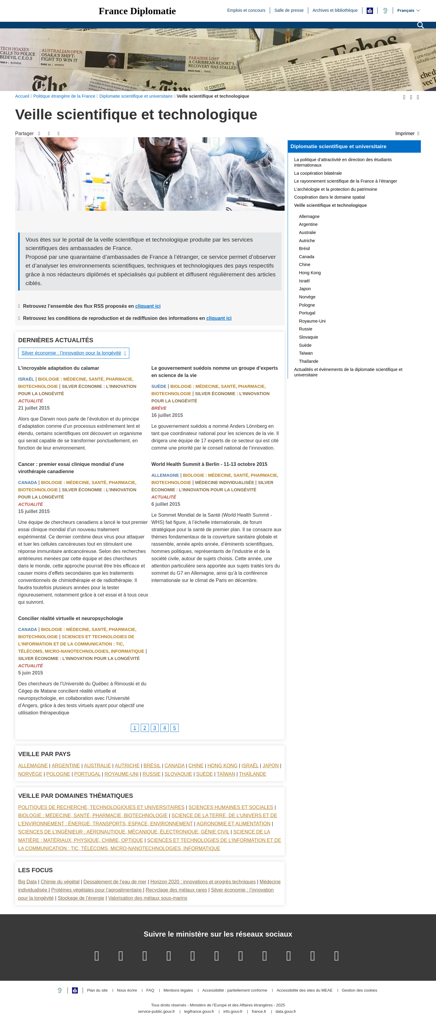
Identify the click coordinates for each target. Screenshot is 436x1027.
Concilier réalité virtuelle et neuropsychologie (70, 618)
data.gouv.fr (286, 1011)
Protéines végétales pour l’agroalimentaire (97, 889)
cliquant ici (148, 306)
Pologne (58, 774)
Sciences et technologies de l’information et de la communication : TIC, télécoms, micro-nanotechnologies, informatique (81, 644)
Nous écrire (127, 990)
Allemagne (165, 475)
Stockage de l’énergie (81, 898)
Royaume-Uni (121, 774)
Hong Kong (222, 765)
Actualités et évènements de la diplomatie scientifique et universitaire (348, 372)
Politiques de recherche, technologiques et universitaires (101, 807)
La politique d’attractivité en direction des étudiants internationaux (343, 162)
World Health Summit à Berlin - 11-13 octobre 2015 (209, 464)
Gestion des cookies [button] (359, 990)
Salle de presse (289, 10)
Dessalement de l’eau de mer (115, 881)
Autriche (127, 765)
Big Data (27, 881)
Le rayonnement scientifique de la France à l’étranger (345, 181)
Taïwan (226, 774)
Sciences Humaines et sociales (231, 807)
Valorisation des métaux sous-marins (147, 898)
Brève (159, 408)
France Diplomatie (137, 11)
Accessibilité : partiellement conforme (234, 990)
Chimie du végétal (60, 881)
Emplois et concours (246, 10)
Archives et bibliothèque (335, 10)
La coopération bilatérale (318, 173)
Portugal (87, 774)
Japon (271, 765)
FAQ (150, 990)
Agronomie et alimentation (233, 823)
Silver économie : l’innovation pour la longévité (71, 353)
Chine (195, 765)
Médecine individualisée (225, 482)
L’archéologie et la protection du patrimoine (335, 189)
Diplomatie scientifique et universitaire (339, 146)
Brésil (152, 765)
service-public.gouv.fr (156, 1011)
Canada (27, 482)
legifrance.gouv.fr (199, 1011)
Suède (159, 386)
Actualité (30, 400)
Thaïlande (252, 774)
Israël (26, 379)
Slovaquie (178, 774)
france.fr (259, 1011)
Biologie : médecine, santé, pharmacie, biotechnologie (92, 815)
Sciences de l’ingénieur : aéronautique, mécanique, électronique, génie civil (123, 831)
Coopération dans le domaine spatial (329, 197)
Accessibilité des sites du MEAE (304, 990)
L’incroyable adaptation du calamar (58, 368)
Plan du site (97, 990)
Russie (152, 774)
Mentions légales (178, 990)
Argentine (66, 765)
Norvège (30, 774)
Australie (97, 765)
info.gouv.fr (233, 1011)
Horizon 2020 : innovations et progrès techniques (203, 881)
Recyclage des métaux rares (176, 889)
